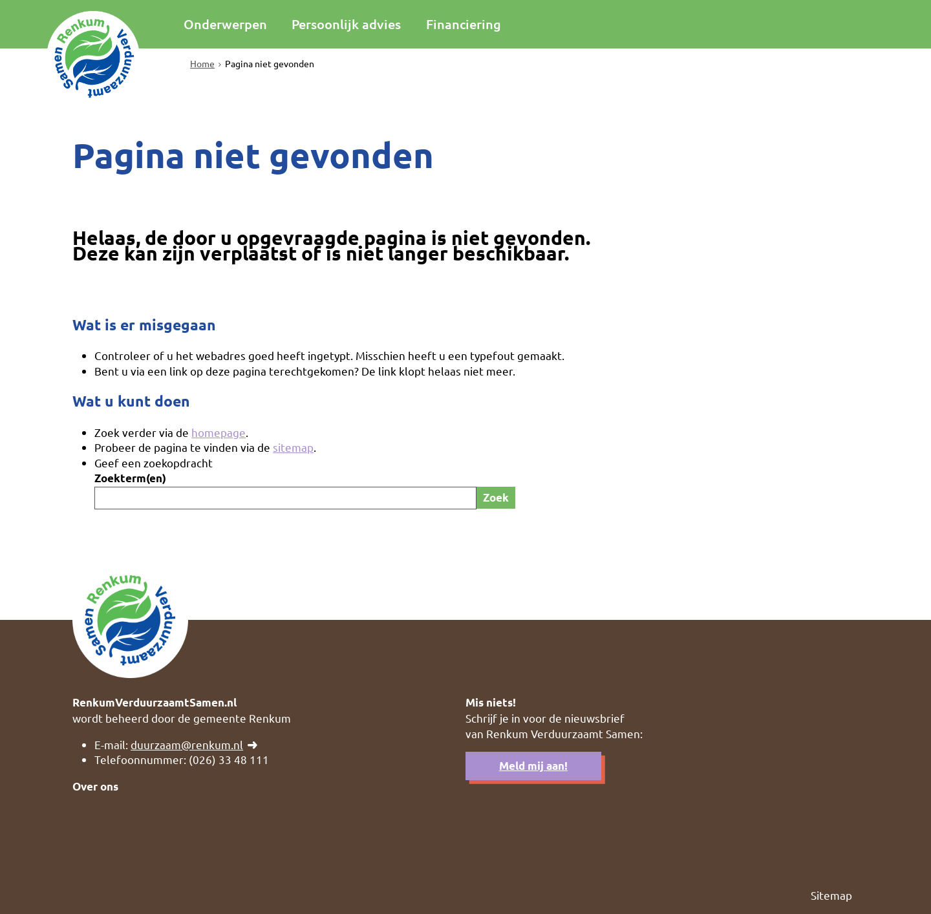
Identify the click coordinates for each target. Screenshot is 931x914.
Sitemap (831, 895)
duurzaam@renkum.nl (187, 744)
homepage (218, 432)
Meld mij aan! (533, 765)
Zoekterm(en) (130, 478)
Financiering (463, 24)
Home (202, 63)
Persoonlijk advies (346, 24)
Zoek (496, 497)
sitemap (293, 447)
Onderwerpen (225, 24)
